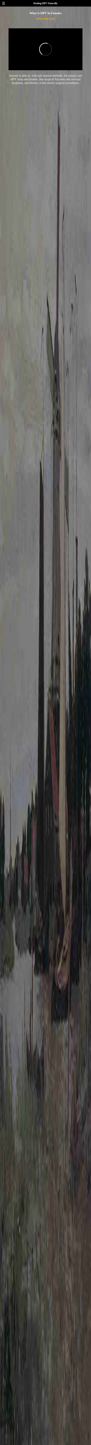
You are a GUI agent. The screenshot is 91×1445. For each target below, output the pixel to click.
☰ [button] (3, 3)
